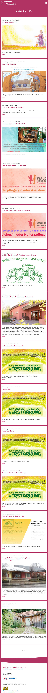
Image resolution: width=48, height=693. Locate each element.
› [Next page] (27, 650)
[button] (46, 3)
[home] (8, 3)
